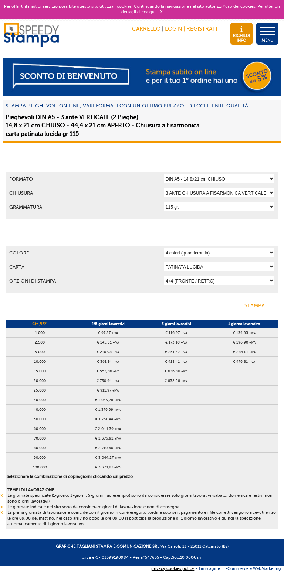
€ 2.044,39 (108, 429)
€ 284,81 (244, 352)
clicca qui (146, 12)
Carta (16, 267)
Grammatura (25, 207)
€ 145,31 (108, 342)
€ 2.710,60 (108, 448)
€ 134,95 (244, 333)
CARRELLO (146, 29)
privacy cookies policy (172, 568)
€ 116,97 (176, 333)
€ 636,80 (176, 371)
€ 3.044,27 (108, 457)
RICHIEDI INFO (241, 34)
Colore (19, 253)
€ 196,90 (244, 342)
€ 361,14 (108, 361)
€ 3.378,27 (108, 467)
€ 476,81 (244, 361)
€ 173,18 (176, 342)
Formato (21, 179)
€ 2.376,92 (108, 438)
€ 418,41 (176, 361)
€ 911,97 (108, 390)
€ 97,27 (108, 333)
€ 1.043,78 (108, 400)
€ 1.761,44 (108, 419)
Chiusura (21, 193)
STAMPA (260, 306)
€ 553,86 (108, 371)
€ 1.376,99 (108, 409)
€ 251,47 (176, 352)
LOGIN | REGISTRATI (191, 29)
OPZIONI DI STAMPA (32, 281)
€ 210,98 (108, 352)
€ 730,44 (108, 381)
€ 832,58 (176, 381)
